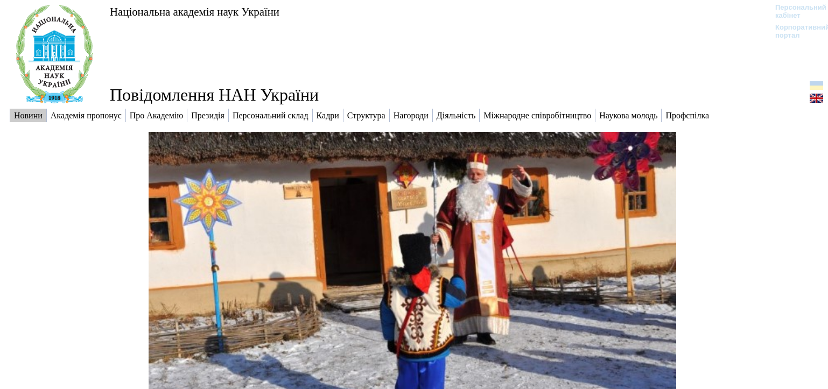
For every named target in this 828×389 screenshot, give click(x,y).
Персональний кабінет (795, 11)
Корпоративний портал (795, 31)
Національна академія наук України (194, 11)
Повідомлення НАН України (214, 94)
